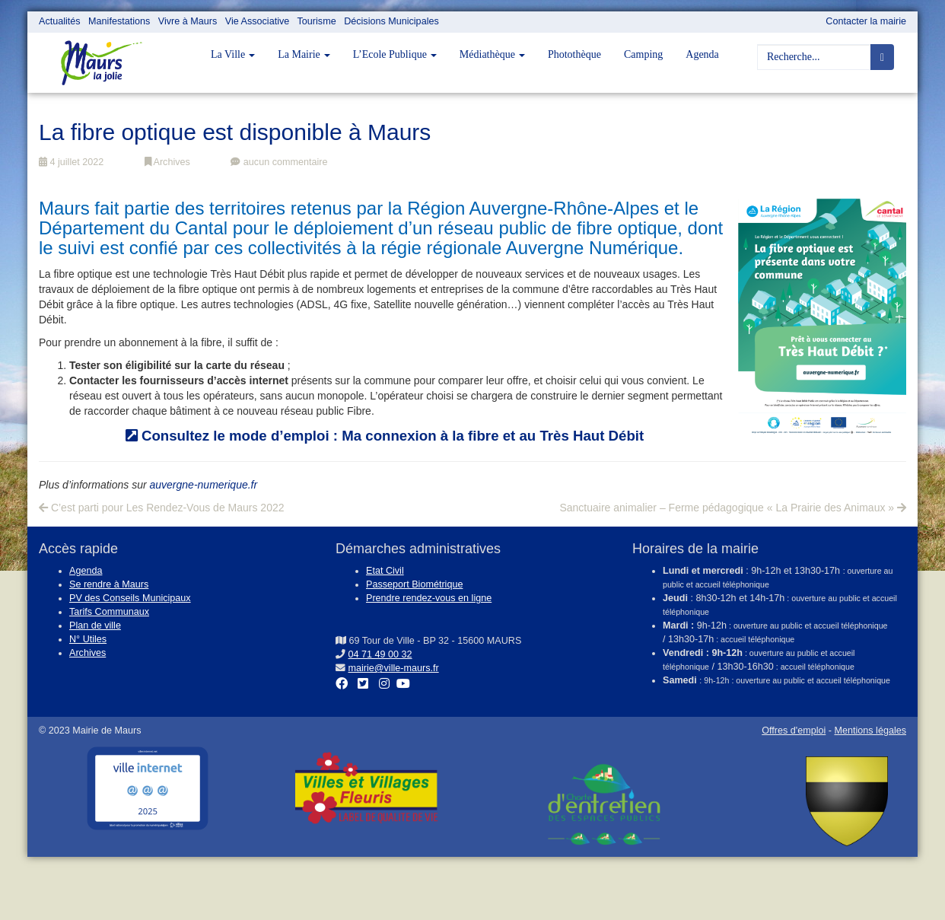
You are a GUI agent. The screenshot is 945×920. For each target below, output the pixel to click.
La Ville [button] (233, 54)
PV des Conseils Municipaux (130, 598)
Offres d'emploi (794, 730)
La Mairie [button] (304, 54)
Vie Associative (257, 21)
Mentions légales (870, 730)
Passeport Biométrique (414, 584)
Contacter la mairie (866, 21)
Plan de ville (95, 625)
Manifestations (119, 21)
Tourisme (317, 21)
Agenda (702, 54)
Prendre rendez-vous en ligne (429, 598)
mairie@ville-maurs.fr (393, 668)
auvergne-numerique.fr (204, 485)
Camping (643, 54)
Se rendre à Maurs (108, 584)
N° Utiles (88, 639)
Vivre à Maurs (187, 21)
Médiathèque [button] (492, 54)
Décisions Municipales (391, 21)
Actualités (60, 21)
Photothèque (574, 54)
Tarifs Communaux (109, 611)
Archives (167, 162)
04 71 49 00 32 (380, 654)
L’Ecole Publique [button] (395, 54)
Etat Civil (385, 570)
